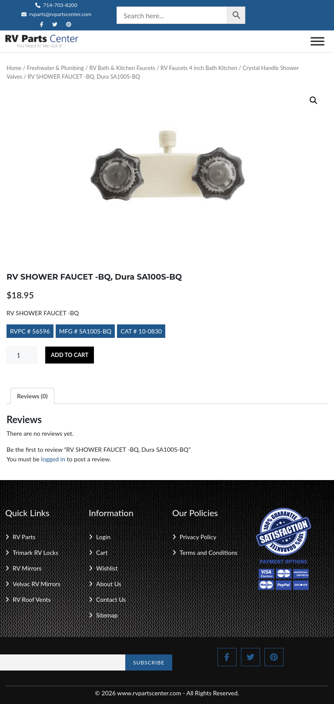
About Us (108, 583)
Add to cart (69, 354)
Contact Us (111, 599)
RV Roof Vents (31, 599)
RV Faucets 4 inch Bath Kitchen (198, 67)
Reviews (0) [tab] (32, 396)
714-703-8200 (56, 5)
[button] (313, 100)
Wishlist (106, 568)
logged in (53, 459)
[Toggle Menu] (317, 41)
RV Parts (24, 537)
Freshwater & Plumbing (55, 67)
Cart (101, 552)
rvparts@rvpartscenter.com (56, 14)
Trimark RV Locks (35, 552)
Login (103, 537)
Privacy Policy (198, 537)
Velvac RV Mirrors (36, 583)
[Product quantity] (22, 355)
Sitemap (107, 615)
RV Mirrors (27, 568)
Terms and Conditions (208, 552)
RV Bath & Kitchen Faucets (122, 67)
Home (14, 67)
